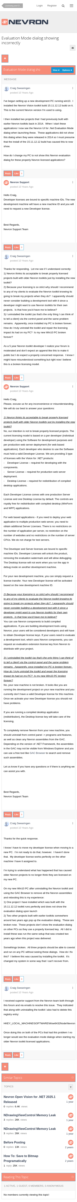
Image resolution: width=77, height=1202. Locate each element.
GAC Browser (37, 753)
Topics (8, 1086)
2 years (69, 1147)
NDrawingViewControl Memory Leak (30, 1115)
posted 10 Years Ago (21, 92)
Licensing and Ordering (14, 6)
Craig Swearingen (20, 88)
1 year (69, 1101)
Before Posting (14, 1142)
